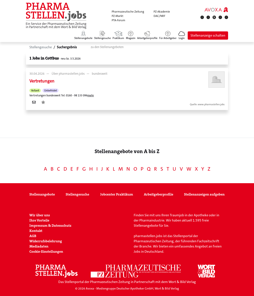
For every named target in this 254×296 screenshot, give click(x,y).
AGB (32, 236)
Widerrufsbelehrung (45, 241)
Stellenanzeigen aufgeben (204, 194)
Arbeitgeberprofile (158, 194)
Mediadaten (38, 246)
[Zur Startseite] (56, 16)
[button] (181, 35)
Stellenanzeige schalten (207, 35)
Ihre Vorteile (39, 220)
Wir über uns (39, 215)
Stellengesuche (77, 194)
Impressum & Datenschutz (50, 225)
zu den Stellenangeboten (107, 47)
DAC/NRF (159, 16)
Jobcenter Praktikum (116, 194)
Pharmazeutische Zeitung (128, 11)
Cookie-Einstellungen (46, 251)
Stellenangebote (42, 194)
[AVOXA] (216, 9)
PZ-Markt (117, 16)
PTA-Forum (118, 20)
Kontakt (35, 230)
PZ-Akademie (162, 11)
